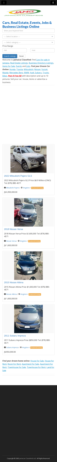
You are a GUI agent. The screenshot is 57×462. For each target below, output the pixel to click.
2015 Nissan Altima (13, 282)
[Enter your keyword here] (28, 31)
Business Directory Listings (41, 63)
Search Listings (10, 56)
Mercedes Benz (16, 72)
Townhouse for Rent (36, 367)
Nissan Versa (11, 241)
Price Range (7, 46)
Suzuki (44, 69)
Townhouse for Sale (17, 367)
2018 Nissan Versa (13, 229)
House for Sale (37, 361)
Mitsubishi (28, 69)
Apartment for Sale (30, 364)
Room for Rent (14, 364)
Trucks (46, 72)
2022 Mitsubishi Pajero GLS (18, 176)
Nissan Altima (11, 294)
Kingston (26, 188)
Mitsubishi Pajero (12, 188)
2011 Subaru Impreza (15, 335)
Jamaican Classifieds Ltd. (27, 458)
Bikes (4, 76)
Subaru (38, 72)
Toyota (19, 69)
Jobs (28, 66)
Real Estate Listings (19, 63)
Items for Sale (8, 66)
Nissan (37, 69)
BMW (26, 72)
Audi (32, 72)
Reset (21, 56)
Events (19, 66)
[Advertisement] (28, 114)
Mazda (5, 72)
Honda (12, 69)
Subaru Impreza (12, 347)
